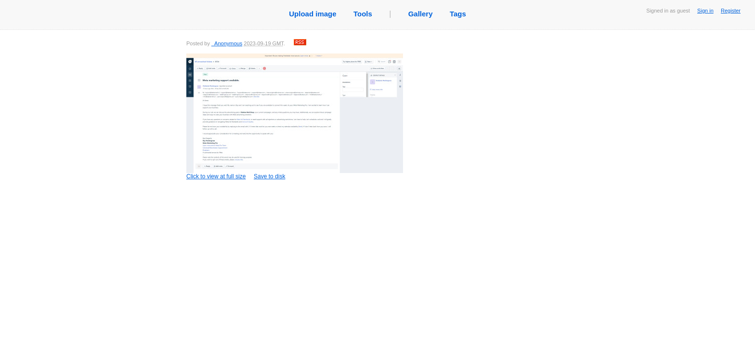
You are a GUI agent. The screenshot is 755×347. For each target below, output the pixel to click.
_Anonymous (226, 43)
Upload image (312, 14)
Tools (362, 14)
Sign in (705, 10)
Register (731, 10)
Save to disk (269, 176)
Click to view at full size (294, 116)
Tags (458, 14)
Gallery (420, 14)
